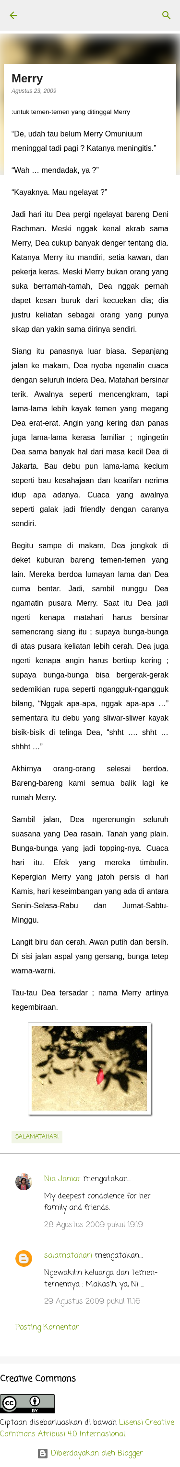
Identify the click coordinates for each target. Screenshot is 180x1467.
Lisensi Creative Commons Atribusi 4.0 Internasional (87, 1428)
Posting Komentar (47, 1327)
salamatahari (37, 1137)
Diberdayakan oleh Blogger (90, 1453)
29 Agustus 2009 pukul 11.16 (92, 1302)
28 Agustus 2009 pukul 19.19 (93, 1225)
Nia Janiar (62, 1179)
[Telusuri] (166, 15)
